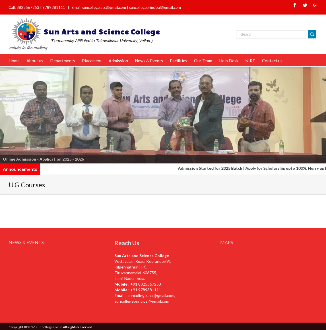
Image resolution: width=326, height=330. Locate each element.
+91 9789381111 (145, 289)
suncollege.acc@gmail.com (150, 295)
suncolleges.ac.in (49, 327)
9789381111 (54, 7)
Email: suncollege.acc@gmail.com (99, 7)
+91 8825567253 (145, 284)
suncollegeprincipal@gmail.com (155, 7)
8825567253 (28, 7)
